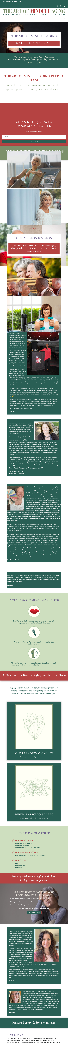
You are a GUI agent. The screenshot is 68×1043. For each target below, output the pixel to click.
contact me (34, 913)
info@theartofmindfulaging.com (11, 1)
